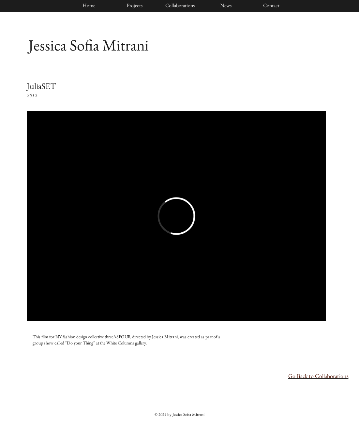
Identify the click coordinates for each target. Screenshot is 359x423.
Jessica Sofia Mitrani (88, 45)
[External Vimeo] (176, 216)
